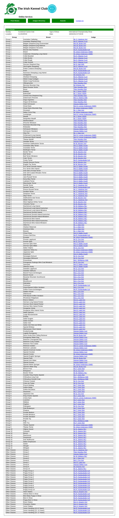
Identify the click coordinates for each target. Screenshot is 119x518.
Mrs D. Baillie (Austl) (81, 145)
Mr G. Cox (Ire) (79, 239)
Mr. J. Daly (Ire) (79, 110)
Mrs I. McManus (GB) (81, 260)
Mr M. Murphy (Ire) (80, 143)
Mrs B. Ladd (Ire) (79, 300)
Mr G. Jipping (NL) (80, 429)
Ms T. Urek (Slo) (79, 369)
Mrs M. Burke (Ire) (80, 43)
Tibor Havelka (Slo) (80, 83)
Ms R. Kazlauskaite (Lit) (82, 50)
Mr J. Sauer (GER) (80, 91)
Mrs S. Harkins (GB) (80, 98)
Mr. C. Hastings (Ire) (80, 39)
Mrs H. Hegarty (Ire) (80, 492)
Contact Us (80, 21)
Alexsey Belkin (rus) (80, 104)
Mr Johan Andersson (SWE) (83, 52)
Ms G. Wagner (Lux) (81, 41)
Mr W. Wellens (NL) (80, 206)
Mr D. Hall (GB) (79, 64)
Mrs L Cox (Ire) (79, 273)
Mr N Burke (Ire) (79, 75)
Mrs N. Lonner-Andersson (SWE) (85, 106)
